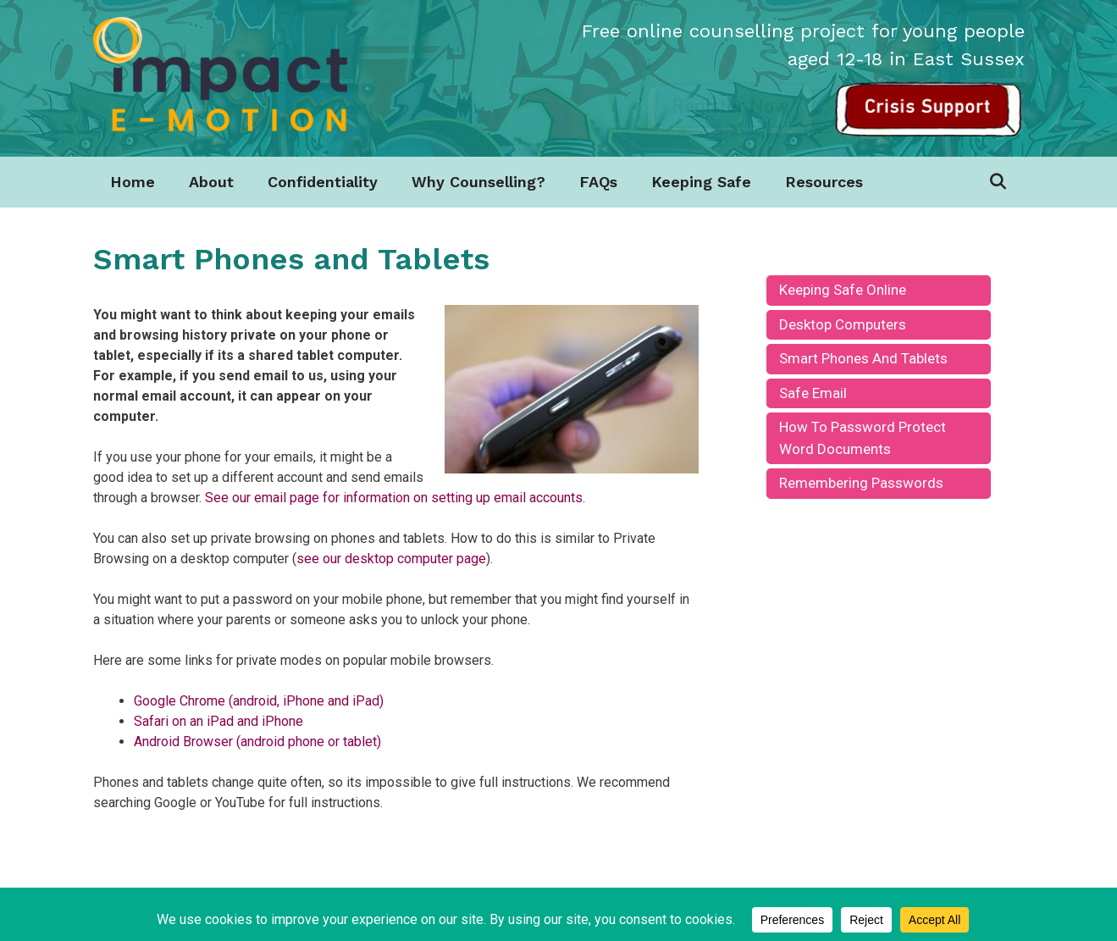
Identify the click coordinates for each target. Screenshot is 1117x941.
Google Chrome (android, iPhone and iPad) (259, 701)
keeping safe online (842, 289)
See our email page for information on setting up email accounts (394, 498)
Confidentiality (323, 182)
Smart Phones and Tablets (863, 358)
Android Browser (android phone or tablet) (257, 741)
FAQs (598, 182)
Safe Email (813, 393)
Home (132, 182)
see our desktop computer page (391, 559)
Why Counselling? (478, 182)
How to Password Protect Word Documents (862, 437)
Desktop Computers (842, 324)
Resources (824, 182)
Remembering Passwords (861, 482)
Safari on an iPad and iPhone (218, 721)
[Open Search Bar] (997, 182)
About (211, 182)
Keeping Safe (701, 182)
